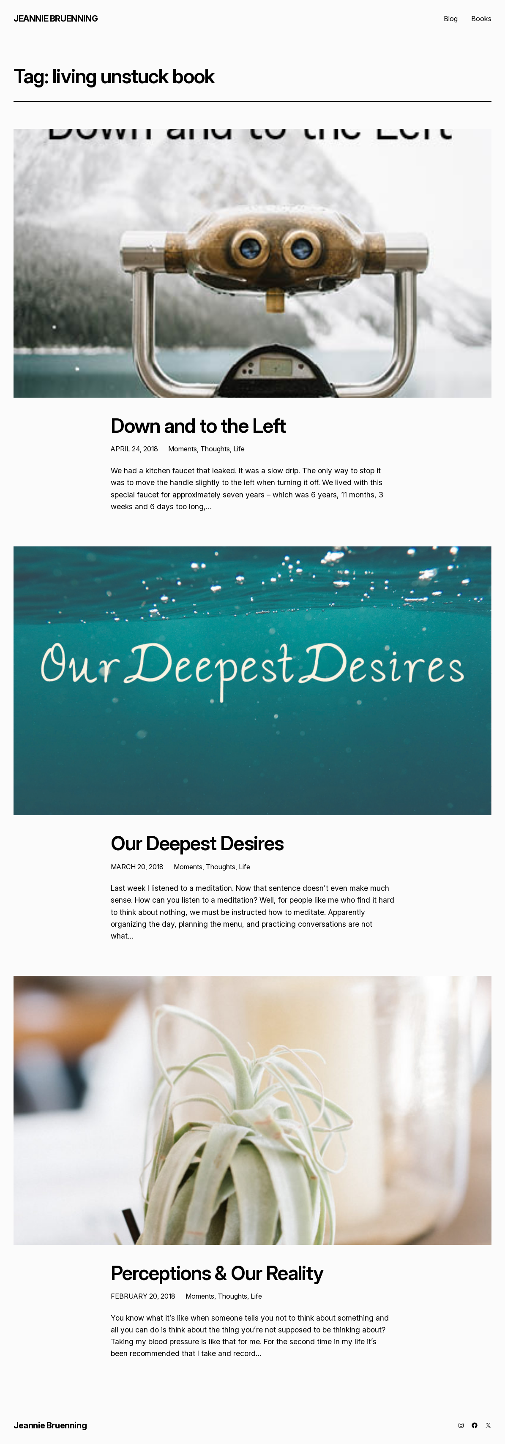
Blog (451, 18)
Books (481, 18)
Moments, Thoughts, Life (206, 449)
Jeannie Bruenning (56, 19)
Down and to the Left (198, 426)
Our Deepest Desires (197, 843)
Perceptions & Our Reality (217, 1273)
